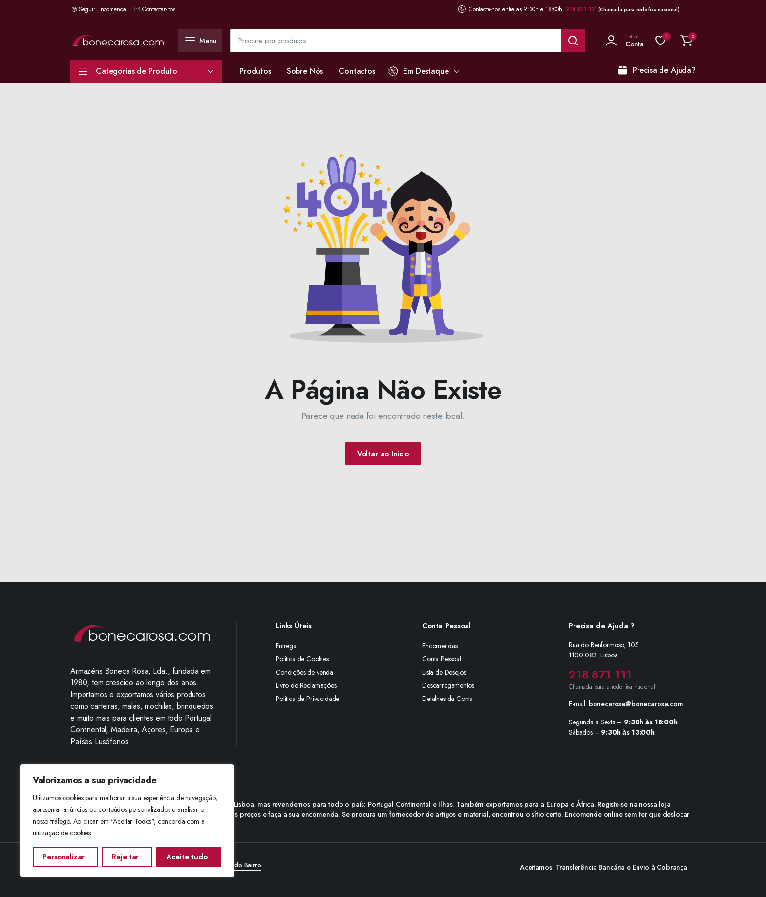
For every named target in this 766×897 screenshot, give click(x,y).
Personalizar (64, 857)
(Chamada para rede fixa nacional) (639, 9)
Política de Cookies (302, 659)
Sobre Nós (305, 71)
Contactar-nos (154, 9)
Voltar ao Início (383, 453)
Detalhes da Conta (447, 698)
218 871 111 (581, 9)
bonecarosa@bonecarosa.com (636, 704)
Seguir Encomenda (102, 9)
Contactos (357, 71)
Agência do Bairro (235, 865)
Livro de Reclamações (306, 685)
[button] (686, 40)
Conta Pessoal (441, 659)
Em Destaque (418, 71)
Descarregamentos (448, 685)
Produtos (255, 71)
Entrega (286, 646)
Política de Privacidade (307, 698)
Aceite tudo (186, 857)
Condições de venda (304, 672)
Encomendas (439, 646)
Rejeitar (125, 857)
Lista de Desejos (444, 672)
